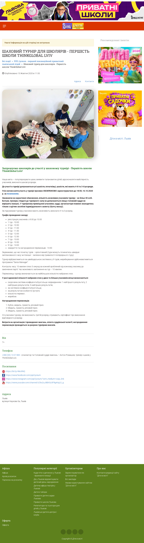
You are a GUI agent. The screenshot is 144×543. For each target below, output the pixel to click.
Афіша (5, 473)
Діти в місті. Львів (120, 138)
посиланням (13, 194)
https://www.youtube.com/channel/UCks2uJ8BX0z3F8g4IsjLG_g (35, 382)
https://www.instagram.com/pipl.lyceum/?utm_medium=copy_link (35, 379)
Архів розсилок (9, 476)
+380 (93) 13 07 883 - (11, 355)
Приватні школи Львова (45, 502)
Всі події (6, 61)
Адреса (77, 79)
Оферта (5, 525)
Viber (80, 531)
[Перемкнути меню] (4, 26)
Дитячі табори (40, 492)
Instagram (69, 531)
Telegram (74, 531)
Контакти (89, 79)
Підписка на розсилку (12, 480)
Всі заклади (70, 479)
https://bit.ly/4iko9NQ (15, 371)
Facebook (63, 531)
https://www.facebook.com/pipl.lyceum (23, 375)
